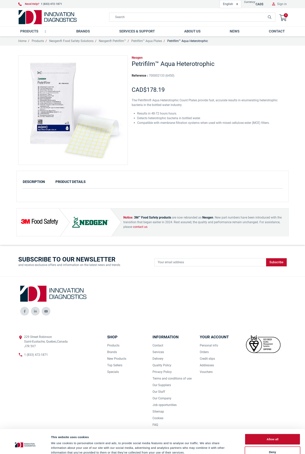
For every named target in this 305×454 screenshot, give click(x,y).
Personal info (209, 345)
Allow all (273, 420)
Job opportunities (164, 405)
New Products (116, 358)
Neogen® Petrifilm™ (112, 41)
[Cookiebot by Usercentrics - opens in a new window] (25, 446)
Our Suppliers (161, 385)
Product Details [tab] (70, 182)
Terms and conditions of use (172, 378)
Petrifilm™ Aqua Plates (146, 41)
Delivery (157, 358)
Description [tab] (34, 182)
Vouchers (206, 372)
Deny (272, 433)
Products (38, 41)
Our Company (161, 398)
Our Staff (158, 392)
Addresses (207, 365)
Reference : (140, 75)
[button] (283, 17)
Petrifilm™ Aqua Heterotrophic (187, 41)
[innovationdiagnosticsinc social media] (24, 311)
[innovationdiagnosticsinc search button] (269, 17)
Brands (112, 352)
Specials (113, 372)
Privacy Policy (162, 372)
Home (22, 41)
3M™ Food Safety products (152, 217)
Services (158, 352)
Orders (204, 352)
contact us (140, 227)
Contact (157, 345)
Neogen (137, 57)
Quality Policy (161, 365)
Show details (204, 446)
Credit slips (207, 358)
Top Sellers (114, 365)
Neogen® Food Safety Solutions (71, 41)
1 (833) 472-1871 (51, 3)
